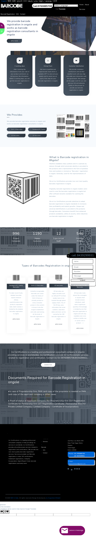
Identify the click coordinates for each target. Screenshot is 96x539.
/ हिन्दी (9, 1)
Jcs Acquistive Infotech (53, 498)
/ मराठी (13, 1)
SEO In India (14, 498)
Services (82, 9)
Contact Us (48, 365)
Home (81, 5)
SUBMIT (82, 280)
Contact (22, 14)
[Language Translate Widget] (66, 5)
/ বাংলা (24, 1)
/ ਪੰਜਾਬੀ (54, 1)
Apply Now (80, 328)
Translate (61, 9)
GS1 (17, 14)
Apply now (14, 41)
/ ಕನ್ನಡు (41, 1)
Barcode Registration (8, 14)
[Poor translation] (6, 511)
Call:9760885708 (42, 6)
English (3, 1)
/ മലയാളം (48, 1)
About (87, 5)
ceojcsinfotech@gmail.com (77, 464)
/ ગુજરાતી (19, 1)
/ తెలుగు (29, 1)
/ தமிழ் (35, 1)
